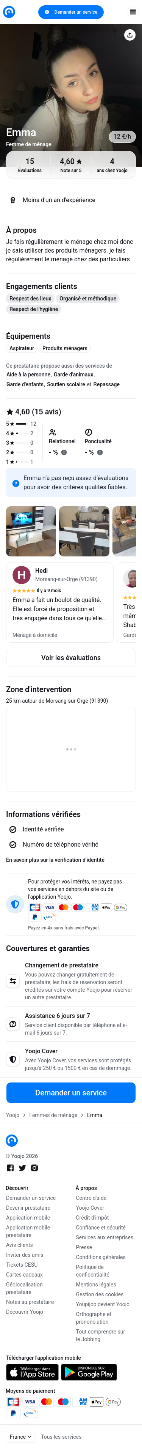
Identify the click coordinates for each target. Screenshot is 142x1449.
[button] (60, 603)
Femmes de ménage (53, 1115)
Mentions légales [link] (96, 1285)
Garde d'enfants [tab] (25, 384)
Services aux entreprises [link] (105, 1237)
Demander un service (71, 12)
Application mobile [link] (28, 1218)
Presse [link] (84, 1247)
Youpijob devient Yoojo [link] (103, 1304)
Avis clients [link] (19, 1245)
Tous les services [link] (61, 1437)
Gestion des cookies (100, 1294)
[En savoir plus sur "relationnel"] (64, 452)
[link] (9, 12)
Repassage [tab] (107, 384)
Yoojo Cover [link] (90, 1208)
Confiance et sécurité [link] (101, 1228)
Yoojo (12, 1115)
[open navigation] (133, 12)
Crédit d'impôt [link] (92, 1218)
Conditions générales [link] (101, 1257)
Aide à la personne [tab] (28, 374)
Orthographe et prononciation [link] (93, 1318)
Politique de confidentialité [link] (92, 1271)
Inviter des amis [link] (25, 1255)
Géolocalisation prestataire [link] (24, 1288)
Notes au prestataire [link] (30, 1302)
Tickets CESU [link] (21, 1265)
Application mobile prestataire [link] (28, 1231)
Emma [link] (94, 1115)
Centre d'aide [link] (91, 1198)
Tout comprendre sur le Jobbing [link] (100, 1335)
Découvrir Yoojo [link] (24, 1312)
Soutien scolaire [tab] (66, 384)
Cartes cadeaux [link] (24, 1275)
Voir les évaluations (71, 658)
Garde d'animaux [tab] (73, 374)
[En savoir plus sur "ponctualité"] (100, 452)
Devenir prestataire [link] (28, 1208)
